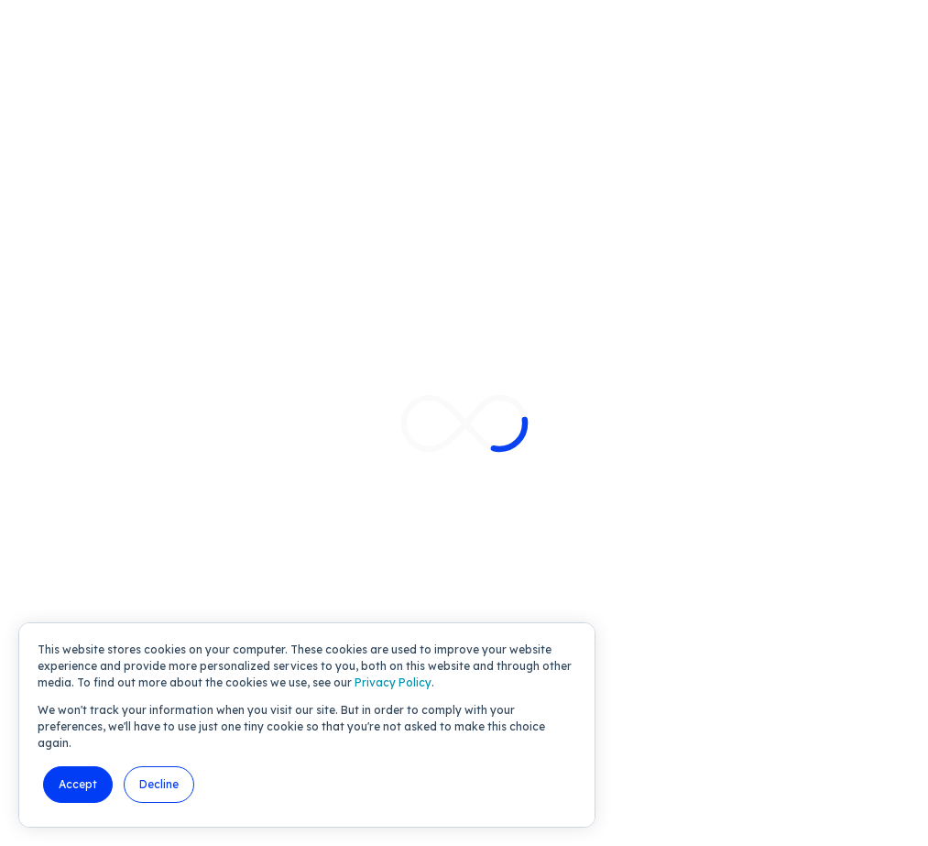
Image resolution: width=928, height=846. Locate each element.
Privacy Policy (393, 682)
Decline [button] (159, 784)
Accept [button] (78, 784)
